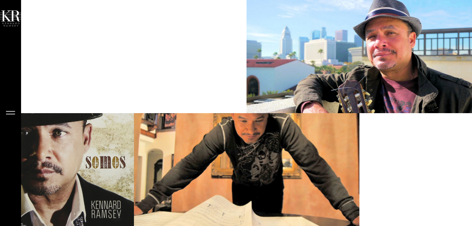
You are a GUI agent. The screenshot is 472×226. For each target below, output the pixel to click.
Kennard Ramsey (10, 187)
